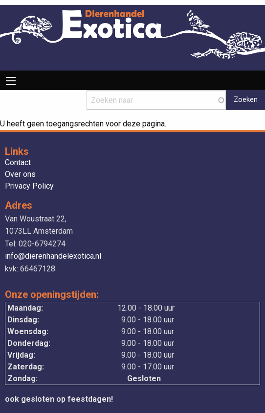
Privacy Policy (29, 186)
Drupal (11, 64)
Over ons (20, 174)
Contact (18, 163)
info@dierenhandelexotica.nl (53, 256)
